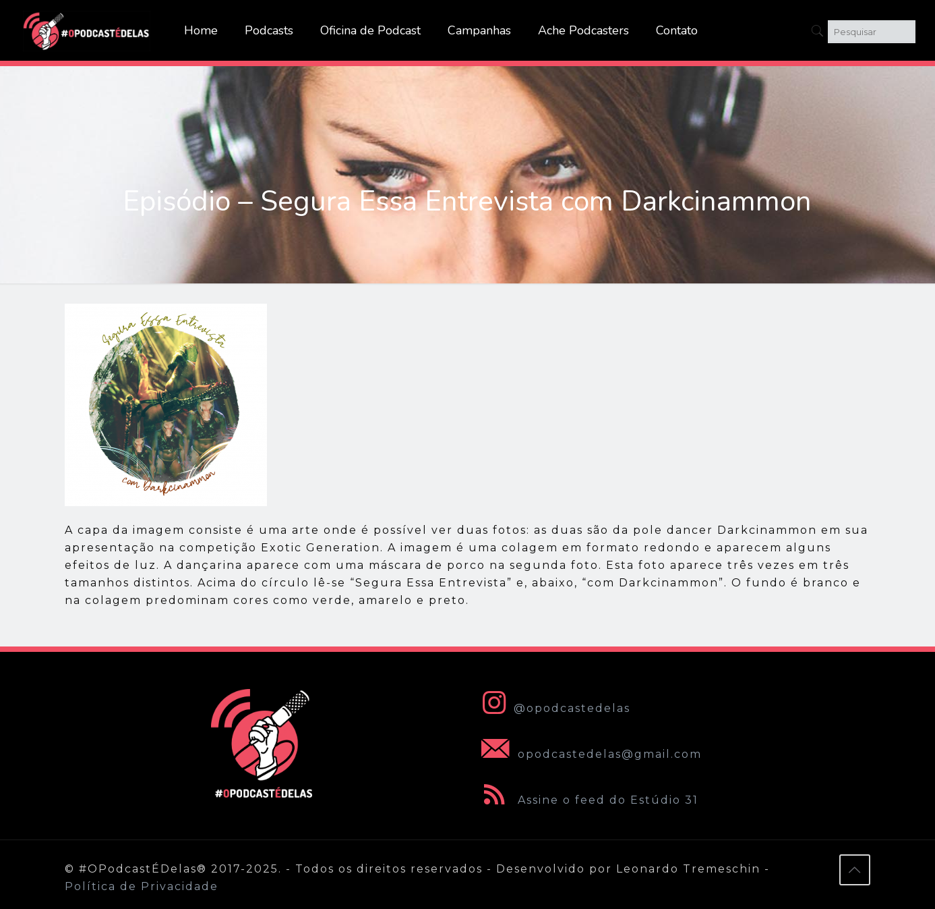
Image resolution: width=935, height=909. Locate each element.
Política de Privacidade (141, 886)
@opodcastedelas (553, 708)
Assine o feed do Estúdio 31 (587, 800)
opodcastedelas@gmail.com (589, 754)
